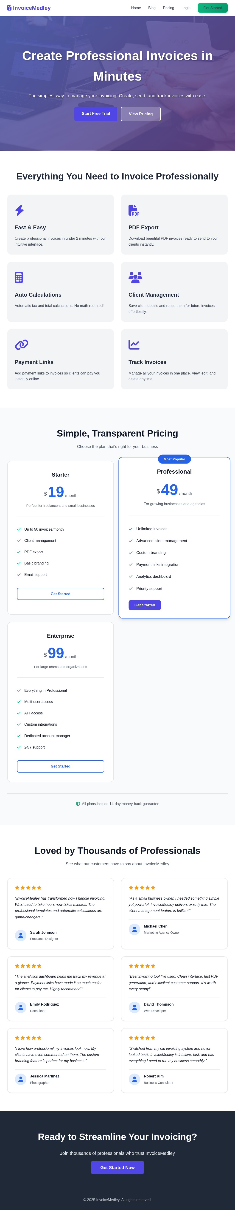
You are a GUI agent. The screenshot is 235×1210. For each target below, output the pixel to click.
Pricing (168, 8)
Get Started (212, 8)
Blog (152, 8)
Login (186, 8)
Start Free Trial (96, 113)
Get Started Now (117, 1167)
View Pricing (141, 114)
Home (136, 8)
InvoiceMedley (29, 8)
